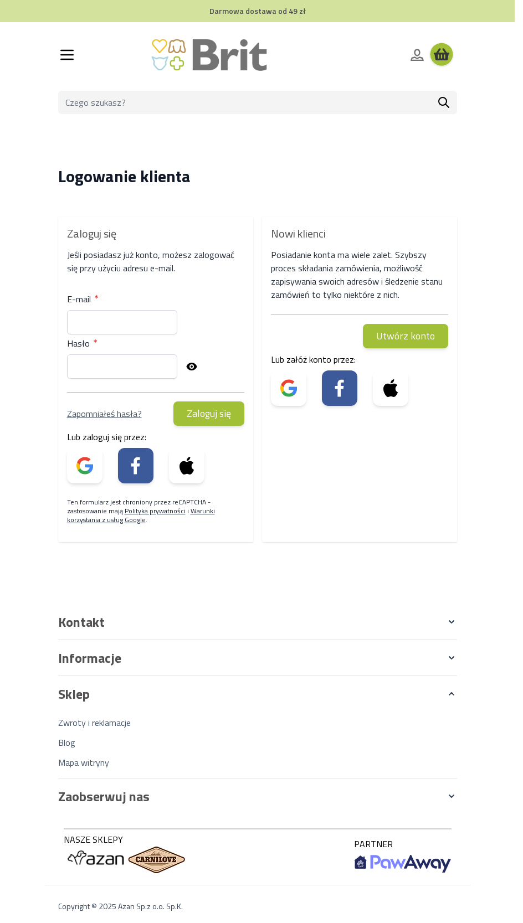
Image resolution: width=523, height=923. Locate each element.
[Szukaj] (443, 102)
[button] (257, 622)
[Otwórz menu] (67, 55)
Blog (66, 742)
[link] (84, 465)
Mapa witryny (83, 762)
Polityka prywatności (155, 511)
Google (135, 519)
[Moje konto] (417, 55)
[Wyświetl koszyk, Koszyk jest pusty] (441, 54)
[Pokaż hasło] (191, 366)
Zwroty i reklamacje (94, 722)
